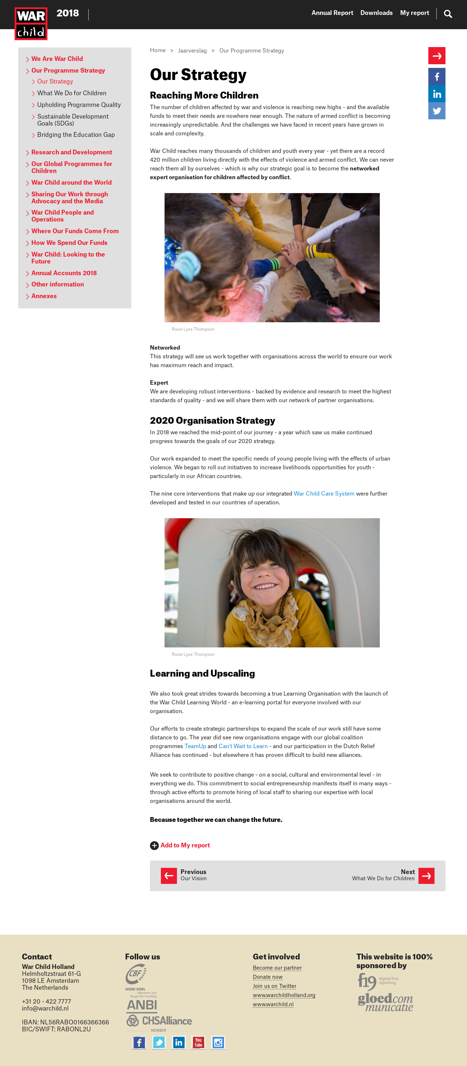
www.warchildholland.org (284, 995)
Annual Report (332, 13)
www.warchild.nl (273, 1004)
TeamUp (195, 746)
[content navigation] (74, 177)
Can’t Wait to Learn (243, 746)
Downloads (376, 13)
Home (158, 50)
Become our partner (277, 968)
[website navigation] (382, 14)
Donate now (268, 977)
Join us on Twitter (274, 986)
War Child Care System (324, 494)
